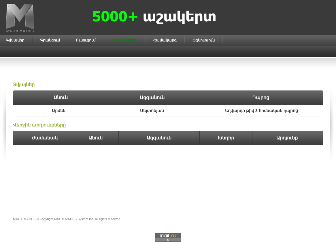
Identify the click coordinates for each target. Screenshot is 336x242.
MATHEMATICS (65, 219)
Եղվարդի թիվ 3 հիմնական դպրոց (261, 110)
